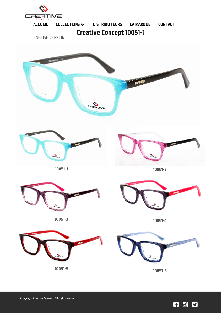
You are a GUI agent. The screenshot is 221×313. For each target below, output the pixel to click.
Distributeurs (107, 24)
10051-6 (159, 270)
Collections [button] (70, 24)
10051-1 (61, 168)
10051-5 (61, 268)
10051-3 (61, 219)
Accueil (40, 24)
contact (166, 24)
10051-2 (159, 169)
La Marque (140, 24)
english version (48, 37)
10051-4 (159, 220)
